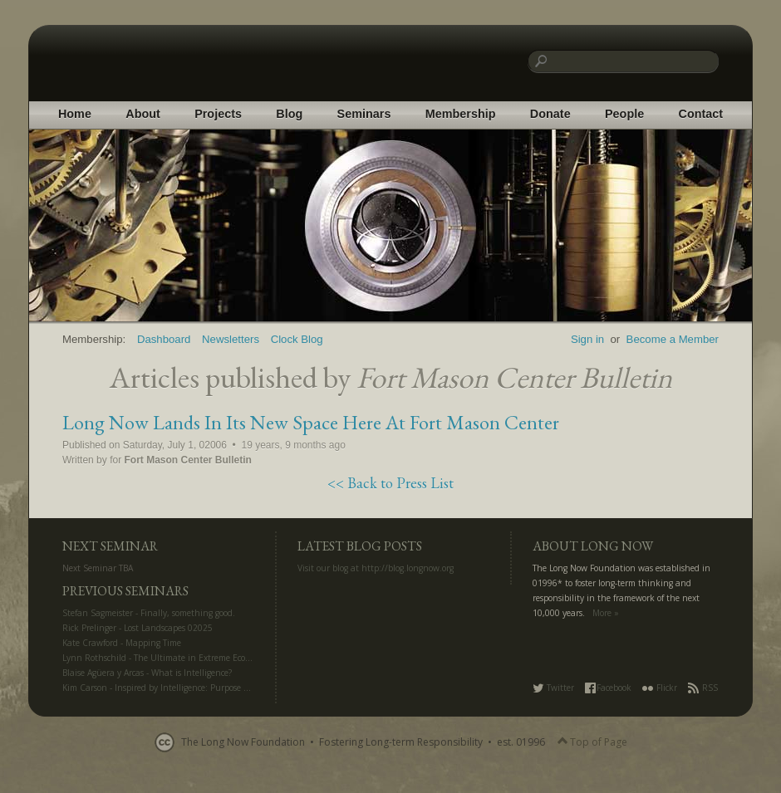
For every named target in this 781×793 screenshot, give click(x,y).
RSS (703, 687)
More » (605, 613)
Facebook (608, 687)
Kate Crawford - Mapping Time (121, 643)
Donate (550, 113)
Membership (460, 113)
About (142, 113)
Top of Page (592, 743)
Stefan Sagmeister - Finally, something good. (148, 613)
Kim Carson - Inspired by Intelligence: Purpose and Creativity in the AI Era (207, 687)
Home (74, 113)
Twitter (553, 687)
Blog (289, 113)
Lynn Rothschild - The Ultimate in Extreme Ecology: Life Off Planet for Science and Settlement (246, 657)
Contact (701, 113)
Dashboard (164, 339)
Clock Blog (297, 339)
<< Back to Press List (390, 482)
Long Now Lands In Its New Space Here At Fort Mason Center (310, 422)
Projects (218, 113)
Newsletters (230, 339)
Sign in (587, 339)
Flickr (659, 687)
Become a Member (672, 339)
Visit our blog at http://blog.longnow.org (375, 568)
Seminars (364, 113)
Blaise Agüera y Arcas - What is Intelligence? (147, 672)
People (624, 113)
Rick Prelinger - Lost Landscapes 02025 (137, 628)
